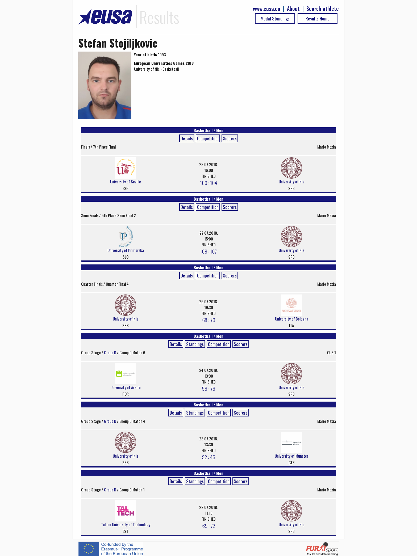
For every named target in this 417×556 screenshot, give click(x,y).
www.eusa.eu (266, 8)
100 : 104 (208, 182)
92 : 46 (208, 457)
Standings (195, 344)
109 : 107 (208, 251)
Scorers (230, 138)
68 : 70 (208, 319)
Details (187, 138)
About (293, 8)
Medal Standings (275, 18)
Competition (208, 138)
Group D (110, 352)
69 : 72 (208, 525)
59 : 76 (208, 388)
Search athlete (322, 8)
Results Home (318, 18)
